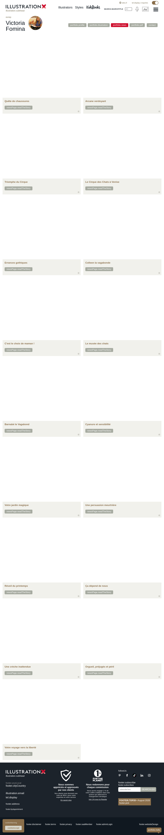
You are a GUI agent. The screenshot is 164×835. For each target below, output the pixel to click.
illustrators (65, 7)
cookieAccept (13, 828)
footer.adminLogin (104, 824)
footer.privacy (66, 824)
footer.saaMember (84, 824)
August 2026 (134, 800)
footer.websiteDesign (148, 824)
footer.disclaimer (33, 824)
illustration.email (15, 793)
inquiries (144, 3)
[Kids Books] (93, 6)
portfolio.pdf (137, 25)
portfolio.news (119, 25)
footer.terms (50, 824)
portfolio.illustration (99, 25)
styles (79, 7)
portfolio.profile (77, 25)
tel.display (136, 3)
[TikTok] (134, 776)
